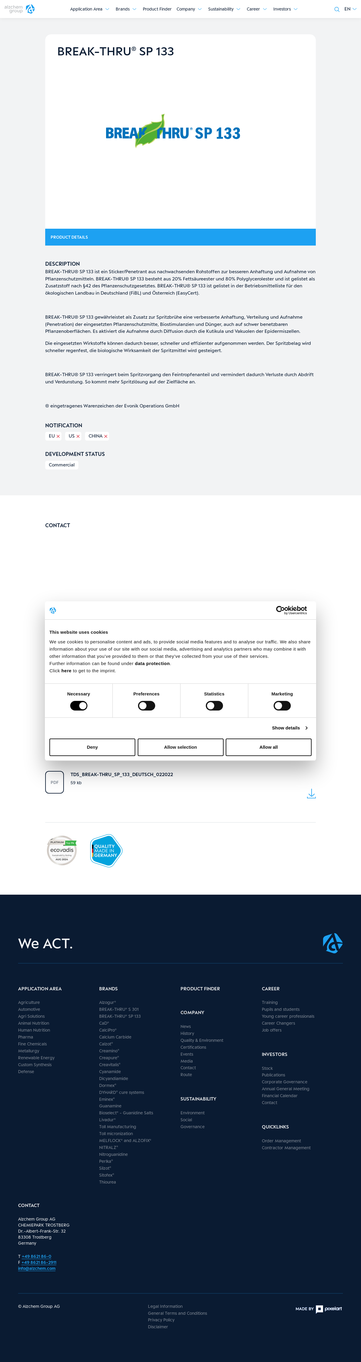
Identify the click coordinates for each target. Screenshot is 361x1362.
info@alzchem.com (36, 1268)
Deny (92, 747)
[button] (350, 8)
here (67, 670)
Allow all (268, 747)
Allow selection (180, 747)
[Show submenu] (107, 9)
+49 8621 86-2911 (38, 1262)
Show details (286, 727)
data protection (152, 663)
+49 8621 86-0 (36, 1256)
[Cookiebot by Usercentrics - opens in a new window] (285, 610)
